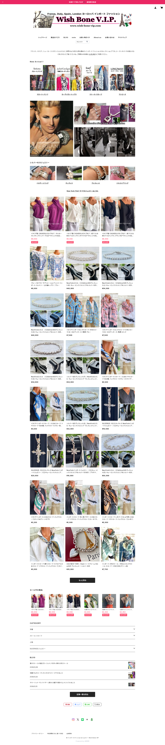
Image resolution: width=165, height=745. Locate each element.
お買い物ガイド (85, 37)
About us (97, 37)
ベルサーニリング (43, 183)
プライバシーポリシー (38, 733)
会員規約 (69, 733)
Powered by (82, 741)
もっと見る (82, 580)
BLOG (66, 37)
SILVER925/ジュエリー (38, 649)
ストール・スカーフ (96, 94)
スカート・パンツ (42, 94)
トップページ (42, 37)
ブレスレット (96, 183)
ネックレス (69, 183)
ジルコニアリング (122, 183)
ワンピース (122, 94)
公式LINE (92, 54)
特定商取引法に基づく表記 (55, 733)
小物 (31, 642)
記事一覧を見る (82, 694)
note (74, 37)
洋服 (31, 629)
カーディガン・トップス (69, 94)
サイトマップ (122, 37)
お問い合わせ (109, 37)
